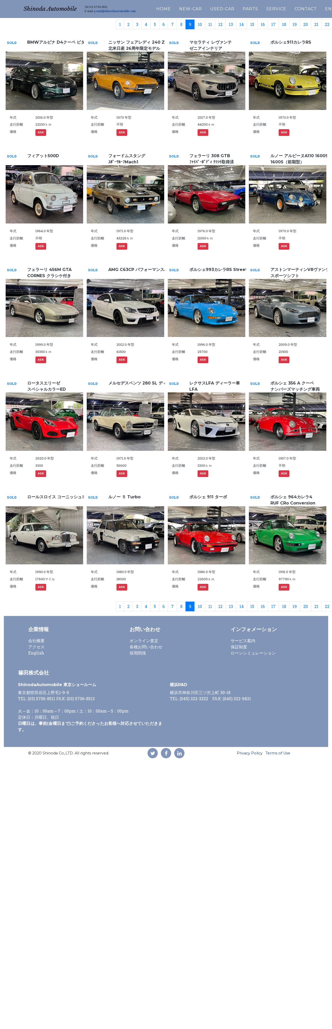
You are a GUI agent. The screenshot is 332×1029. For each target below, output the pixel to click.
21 (316, 24)
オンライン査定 (144, 640)
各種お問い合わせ (146, 646)
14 (241, 24)
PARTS (260, 8)
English (36, 653)
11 (210, 24)
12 (220, 24)
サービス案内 (243, 640)
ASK (41, 132)
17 (273, 24)
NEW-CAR (200, 8)
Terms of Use (278, 753)
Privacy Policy (249, 753)
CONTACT (316, 8)
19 (294, 24)
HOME (173, 8)
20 (305, 24)
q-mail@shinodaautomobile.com (125, 10)
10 (200, 24)
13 (231, 24)
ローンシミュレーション (253, 653)
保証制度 (239, 646)
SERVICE (286, 8)
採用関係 (138, 653)
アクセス (36, 646)
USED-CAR (232, 8)
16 (263, 24)
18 (284, 24)
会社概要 (36, 640)
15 (252, 24)
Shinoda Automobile (55, 8)
